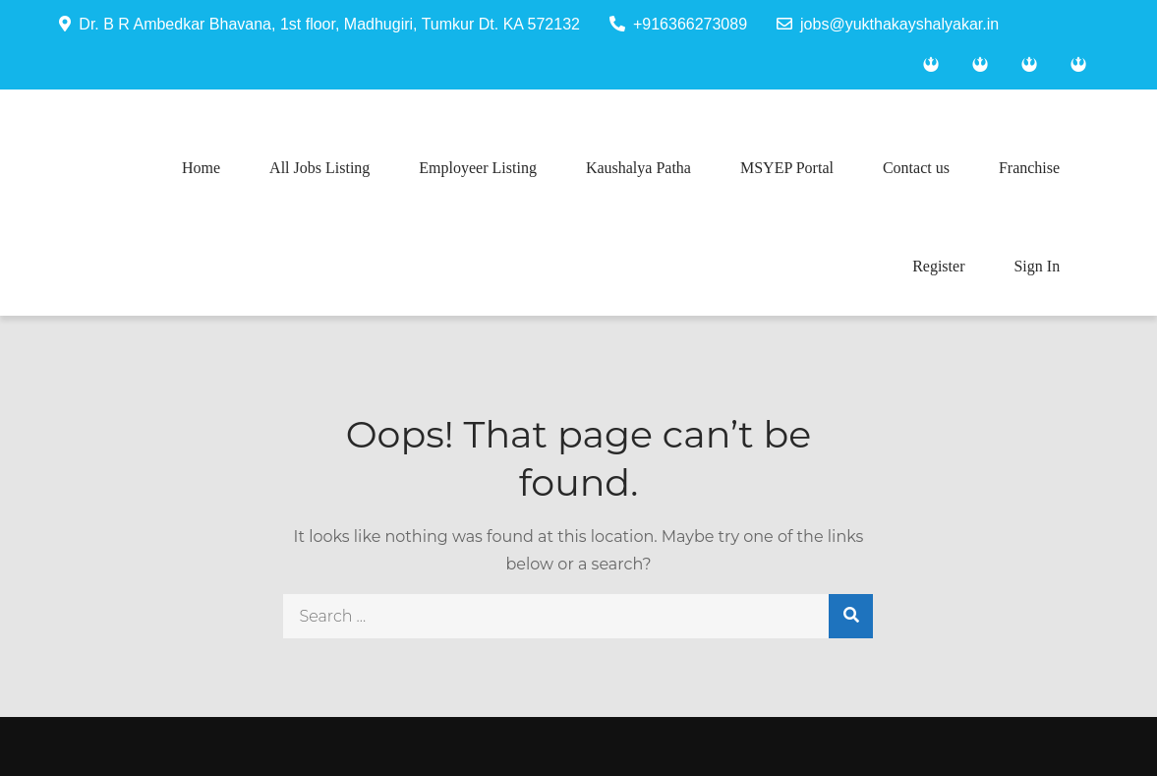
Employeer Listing (478, 167)
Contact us (916, 167)
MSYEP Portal (787, 167)
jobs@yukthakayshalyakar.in (888, 24)
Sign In (1036, 266)
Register (938, 266)
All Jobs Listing (319, 167)
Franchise (1029, 167)
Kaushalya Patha (638, 167)
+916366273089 (678, 24)
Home (201, 167)
